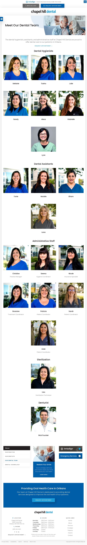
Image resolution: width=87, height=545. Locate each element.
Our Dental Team (11, 461)
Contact (70, 536)
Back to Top (33, 543)
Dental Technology (12, 466)
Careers (70, 534)
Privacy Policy (5, 543)
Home (70, 522)
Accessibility (13, 543)
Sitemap (26, 543)
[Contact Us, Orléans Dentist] (71, 457)
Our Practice (10, 453)
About (70, 524)
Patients (70, 531)
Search (20, 543)
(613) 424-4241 (31, 6)
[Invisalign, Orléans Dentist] (71, 450)
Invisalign (70, 529)
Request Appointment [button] (53, 6)
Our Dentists (10, 457)
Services (70, 527)
